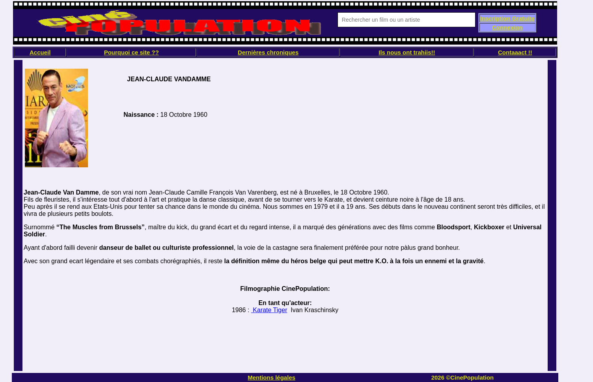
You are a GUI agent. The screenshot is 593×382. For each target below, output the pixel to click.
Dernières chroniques (268, 52)
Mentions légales (271, 377)
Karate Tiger (269, 310)
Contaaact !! (515, 52)
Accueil (40, 52)
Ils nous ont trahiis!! (407, 52)
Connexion (507, 27)
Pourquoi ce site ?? (131, 52)
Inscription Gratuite (507, 18)
